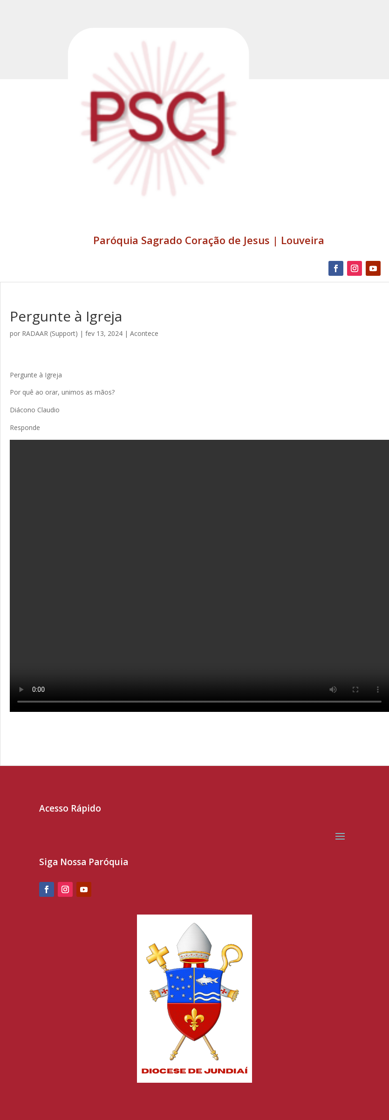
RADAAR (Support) (50, 333)
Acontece (144, 333)
